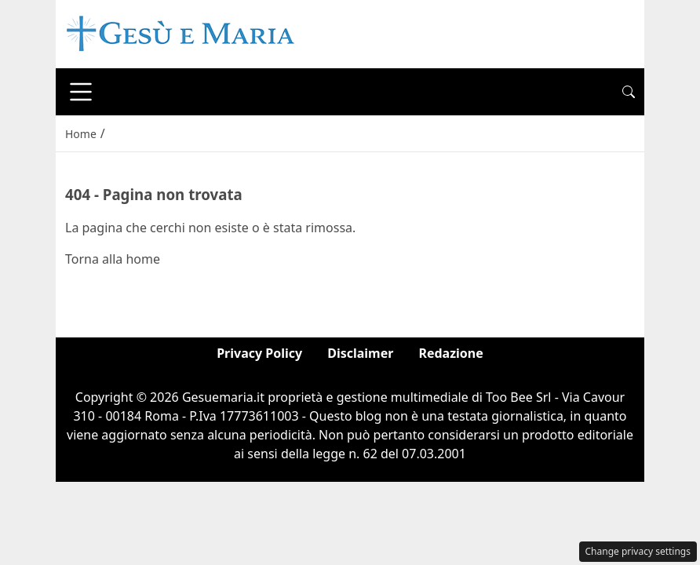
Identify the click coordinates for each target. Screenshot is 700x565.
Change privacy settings (638, 551)
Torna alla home (112, 259)
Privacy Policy (259, 353)
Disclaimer (360, 353)
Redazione (450, 353)
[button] (628, 91)
